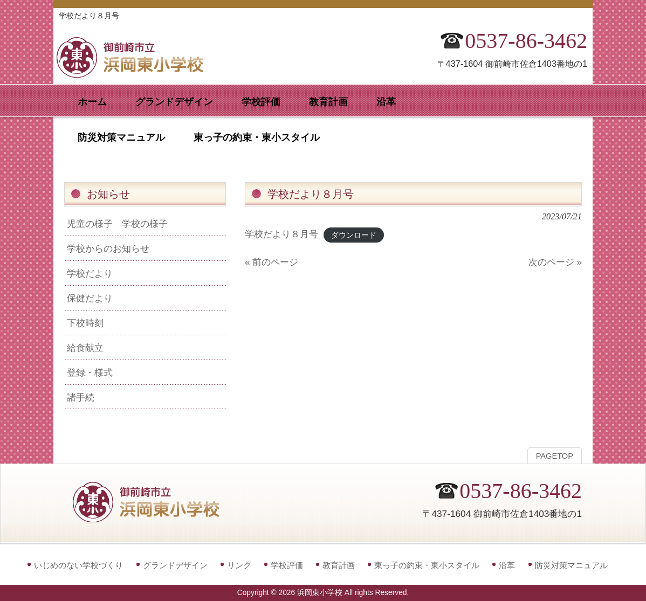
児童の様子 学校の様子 (117, 223)
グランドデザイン (175, 565)
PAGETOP (554, 456)
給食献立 (85, 347)
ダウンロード (353, 235)
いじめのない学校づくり (78, 565)
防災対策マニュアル (571, 565)
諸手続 (80, 397)
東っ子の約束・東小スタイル (426, 565)
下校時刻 (85, 322)
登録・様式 (90, 372)
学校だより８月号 (281, 234)
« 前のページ (271, 262)
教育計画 (338, 565)
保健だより (90, 298)
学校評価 (287, 565)
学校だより (90, 273)
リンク (239, 565)
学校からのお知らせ (108, 248)
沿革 (507, 565)
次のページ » (555, 262)
